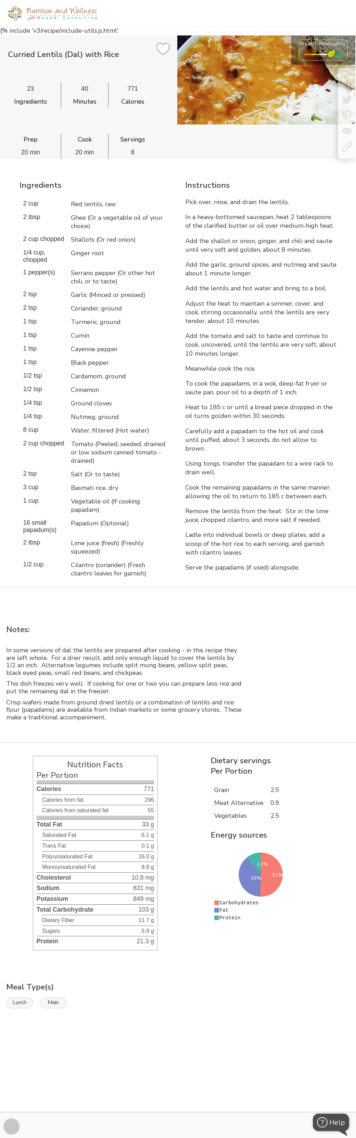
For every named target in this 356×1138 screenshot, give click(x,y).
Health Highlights (323, 43)
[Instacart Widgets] (178, 1088)
